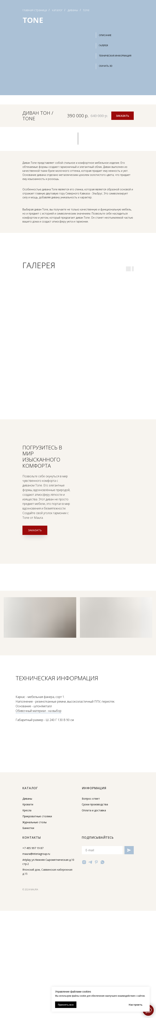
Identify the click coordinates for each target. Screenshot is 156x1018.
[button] (119, 66)
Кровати (27, 804)
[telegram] (90, 862)
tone (86, 10)
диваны (73, 10)
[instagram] (84, 862)
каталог (57, 10)
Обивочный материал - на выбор (38, 711)
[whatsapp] (102, 862)
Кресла (26, 810)
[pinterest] (96, 862)
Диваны (27, 798)
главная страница (34, 10)
